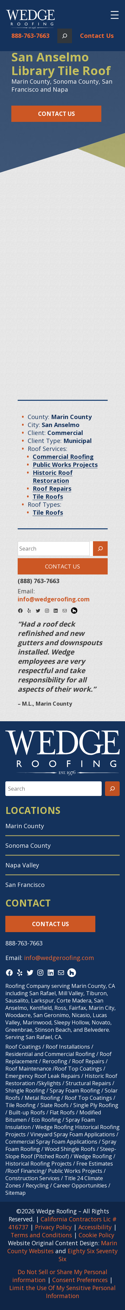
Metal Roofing (43, 1097)
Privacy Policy (53, 1227)
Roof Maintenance (28, 1068)
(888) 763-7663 (38, 581)
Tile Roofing (20, 1105)
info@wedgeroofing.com (59, 958)
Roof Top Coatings (78, 1068)
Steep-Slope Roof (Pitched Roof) (60, 1152)
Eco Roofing (46, 1119)
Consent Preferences (80, 1280)
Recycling (37, 1185)
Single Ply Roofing (95, 1105)
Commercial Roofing (70, 1054)
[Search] (100, 548)
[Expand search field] (64, 36)
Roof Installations (68, 1046)
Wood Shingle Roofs (70, 1149)
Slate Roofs (54, 1105)
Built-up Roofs (27, 1112)
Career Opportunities (80, 1185)
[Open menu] (114, 15)
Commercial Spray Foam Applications (51, 1141)
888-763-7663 (30, 36)
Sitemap (15, 1192)
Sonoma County (28, 845)
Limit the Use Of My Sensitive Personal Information (62, 1292)
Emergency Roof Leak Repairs (42, 1076)
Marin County (24, 826)
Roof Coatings (23, 1046)
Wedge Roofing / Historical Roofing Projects (60, 1160)
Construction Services (32, 1178)
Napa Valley (22, 865)
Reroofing (54, 1061)
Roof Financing (26, 1171)
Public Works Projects (75, 1171)
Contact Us (97, 36)
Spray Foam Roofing (75, 1090)
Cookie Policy (96, 1235)
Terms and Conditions (41, 1235)
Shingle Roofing (25, 1090)
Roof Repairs (88, 1061)
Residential (19, 1054)
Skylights (49, 1083)
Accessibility (95, 1227)
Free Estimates (94, 1163)
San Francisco (25, 885)
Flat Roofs (62, 1112)
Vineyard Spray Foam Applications (72, 1134)
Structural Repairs (88, 1083)
